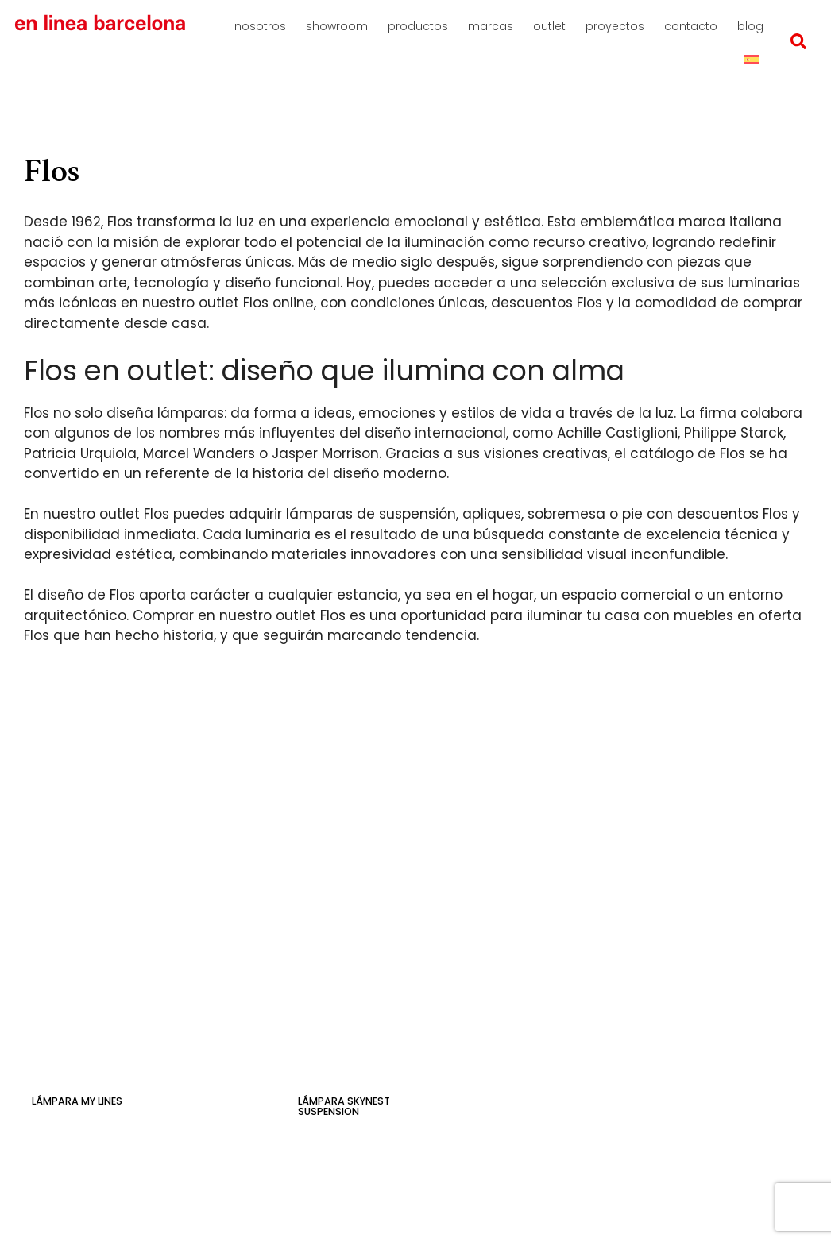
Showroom (337, 26)
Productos (418, 26)
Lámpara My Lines (77, 1101)
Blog (750, 26)
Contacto (690, 26)
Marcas (490, 26)
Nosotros (260, 26)
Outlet (549, 26)
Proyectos (615, 26)
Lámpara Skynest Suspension (344, 1106)
